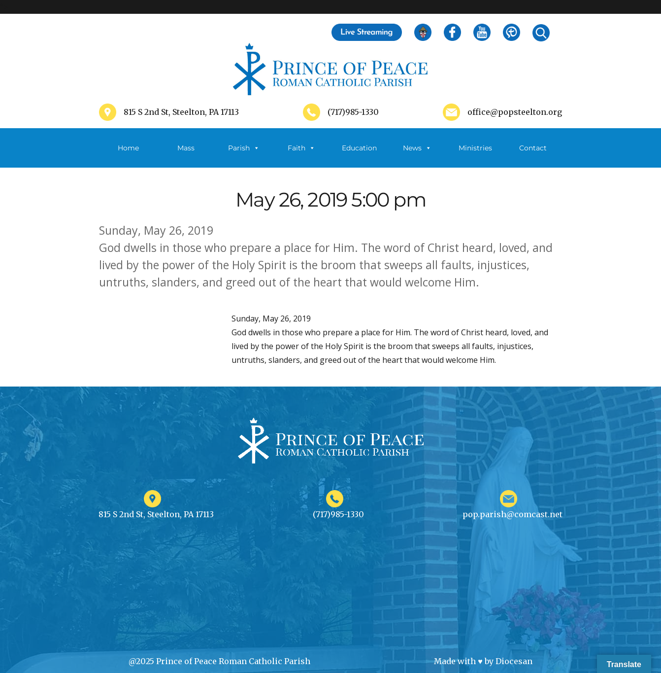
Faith (301, 147)
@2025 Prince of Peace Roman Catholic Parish (219, 661)
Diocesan (514, 661)
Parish (244, 147)
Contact (533, 147)
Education (359, 147)
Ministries (475, 155)
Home (128, 147)
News (417, 147)
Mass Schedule (185, 155)
